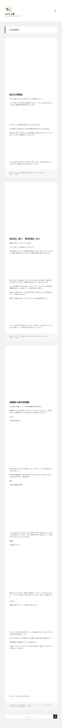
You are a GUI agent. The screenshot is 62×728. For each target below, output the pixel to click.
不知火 (47, 705)
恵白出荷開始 (16, 94)
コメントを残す (14, 174)
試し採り (45, 336)
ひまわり (38, 172)
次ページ (55, 716)
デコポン (32, 705)
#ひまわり (47, 129)
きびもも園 (9, 14)
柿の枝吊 (41, 336)
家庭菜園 (23, 172)
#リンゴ (12, 416)
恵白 (42, 172)
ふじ (41, 705)
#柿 (10, 481)
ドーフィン (36, 705)
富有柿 (34, 336)
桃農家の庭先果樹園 (19, 402)
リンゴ (43, 705)
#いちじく (12, 601)
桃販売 (32, 172)
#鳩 (28, 133)
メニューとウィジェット (55, 12)
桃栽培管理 (27, 172)
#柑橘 (11, 541)
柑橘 (19, 706)
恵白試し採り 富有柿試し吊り (25, 238)
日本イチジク (14, 706)
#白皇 (11, 243)
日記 (26, 705)
